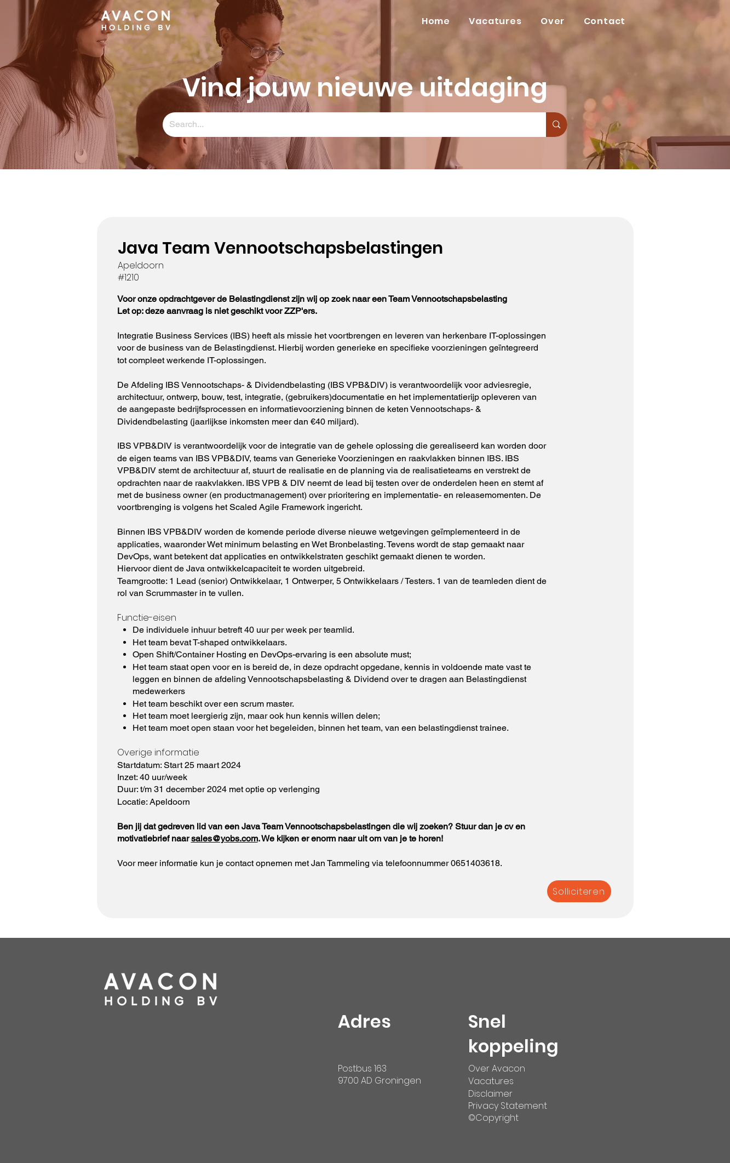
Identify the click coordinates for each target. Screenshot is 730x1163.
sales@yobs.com (224, 838)
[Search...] (346, 124)
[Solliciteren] (579, 891)
